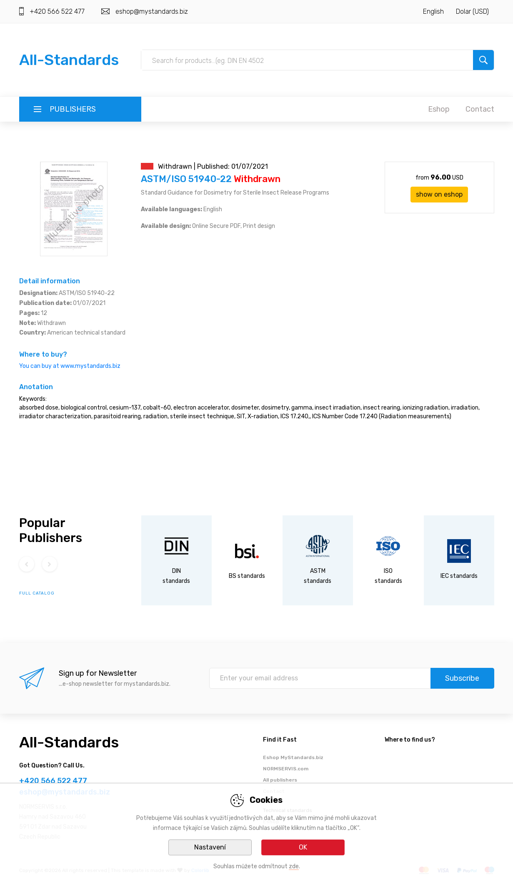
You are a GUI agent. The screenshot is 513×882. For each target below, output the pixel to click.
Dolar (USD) (472, 11)
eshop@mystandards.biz (151, 11)
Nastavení (210, 847)
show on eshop (439, 194)
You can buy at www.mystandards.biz (69, 366)
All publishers (280, 780)
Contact (479, 109)
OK (303, 847)
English (433, 11)
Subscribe (462, 678)
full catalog (37, 593)
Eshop (439, 109)
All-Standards (69, 60)
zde (294, 866)
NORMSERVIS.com (285, 769)
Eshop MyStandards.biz (293, 757)
